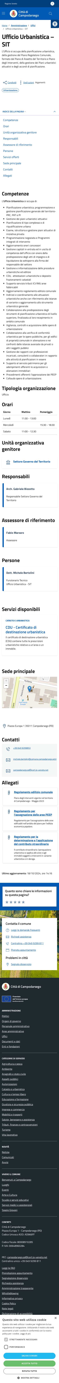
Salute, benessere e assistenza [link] (18, 1119)
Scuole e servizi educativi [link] (15, 1200)
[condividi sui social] (9, 82)
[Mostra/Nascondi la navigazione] (3, 13)
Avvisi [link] (5, 1162)
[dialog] (29, 1349)
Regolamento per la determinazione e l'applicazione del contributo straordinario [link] (33, 840)
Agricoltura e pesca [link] (12, 1064)
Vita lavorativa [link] (9, 1135)
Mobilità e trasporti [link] (12, 1114)
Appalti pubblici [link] (10, 1079)
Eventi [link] (5, 1190)
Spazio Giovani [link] (9, 1210)
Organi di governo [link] (11, 1021)
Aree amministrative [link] (13, 1031)
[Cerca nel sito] (50, 13)
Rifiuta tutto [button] (29, 1371)
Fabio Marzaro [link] (15, 533)
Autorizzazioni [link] (9, 1084)
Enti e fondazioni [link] (11, 1046)
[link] (55, 24)
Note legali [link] (7, 1308)
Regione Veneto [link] (11, 3)
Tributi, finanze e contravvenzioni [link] (20, 1124)
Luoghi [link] (5, 1185)
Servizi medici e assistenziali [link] (17, 1205)
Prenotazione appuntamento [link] (17, 1273)
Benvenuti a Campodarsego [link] (16, 1180)
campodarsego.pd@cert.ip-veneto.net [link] (30, 770)
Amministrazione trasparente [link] (17, 1288)
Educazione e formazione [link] (15, 1099)
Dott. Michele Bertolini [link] (20, 573)
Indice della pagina (14, 111)
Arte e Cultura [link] (9, 1195)
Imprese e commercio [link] (13, 1109)
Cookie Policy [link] (9, 1303)
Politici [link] (5, 1016)
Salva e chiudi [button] (29, 1355)
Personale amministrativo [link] (15, 1026)
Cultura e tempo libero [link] (14, 1094)
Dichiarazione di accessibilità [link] (17, 1313)
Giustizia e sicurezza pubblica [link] (17, 1104)
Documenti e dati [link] (11, 1041)
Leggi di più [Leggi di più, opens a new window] (25, 1333)
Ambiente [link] (7, 1069)
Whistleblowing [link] (10, 1293)
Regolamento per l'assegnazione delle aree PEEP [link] (33, 813)
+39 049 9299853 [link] (22, 748)
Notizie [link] (5, 1152)
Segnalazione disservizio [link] (15, 1278)
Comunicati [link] (8, 1157)
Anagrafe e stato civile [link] (14, 1074)
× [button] (55, 1318)
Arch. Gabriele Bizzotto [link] (20, 489)
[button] (29, 1377)
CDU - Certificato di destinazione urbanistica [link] (25, 629)
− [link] (6, 685)
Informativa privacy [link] (12, 1298)
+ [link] (6, 681)
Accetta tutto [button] (29, 1363)
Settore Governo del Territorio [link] (31, 461)
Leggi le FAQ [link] (8, 1268)
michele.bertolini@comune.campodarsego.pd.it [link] (34, 759)
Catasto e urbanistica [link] (17, 620)
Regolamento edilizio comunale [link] (33, 792)
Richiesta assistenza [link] (13, 1283)
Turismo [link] (6, 1130)
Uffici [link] (4, 1036)
